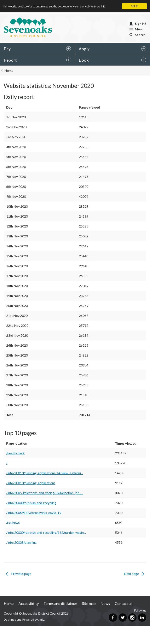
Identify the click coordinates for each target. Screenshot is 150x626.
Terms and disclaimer (60, 603)
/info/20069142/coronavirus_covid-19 (33, 513)
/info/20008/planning (21, 542)
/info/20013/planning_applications (30, 483)
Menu (139, 29)
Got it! (134, 6)
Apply (84, 48)
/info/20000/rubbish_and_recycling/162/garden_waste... (46, 532)
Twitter (123, 617)
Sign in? (140, 23)
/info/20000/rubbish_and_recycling (31, 503)
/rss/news (13, 522)
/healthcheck (15, 453)
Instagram (132, 617)
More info (99, 6)
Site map (89, 603)
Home (8, 70)
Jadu (41, 619)
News (105, 603)
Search (140, 35)
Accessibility (28, 603)
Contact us (123, 603)
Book (84, 59)
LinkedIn (142, 617)
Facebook (113, 617)
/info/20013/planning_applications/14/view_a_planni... (44, 473)
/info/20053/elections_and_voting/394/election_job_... (44, 493)
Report (10, 59)
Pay (7, 48)
